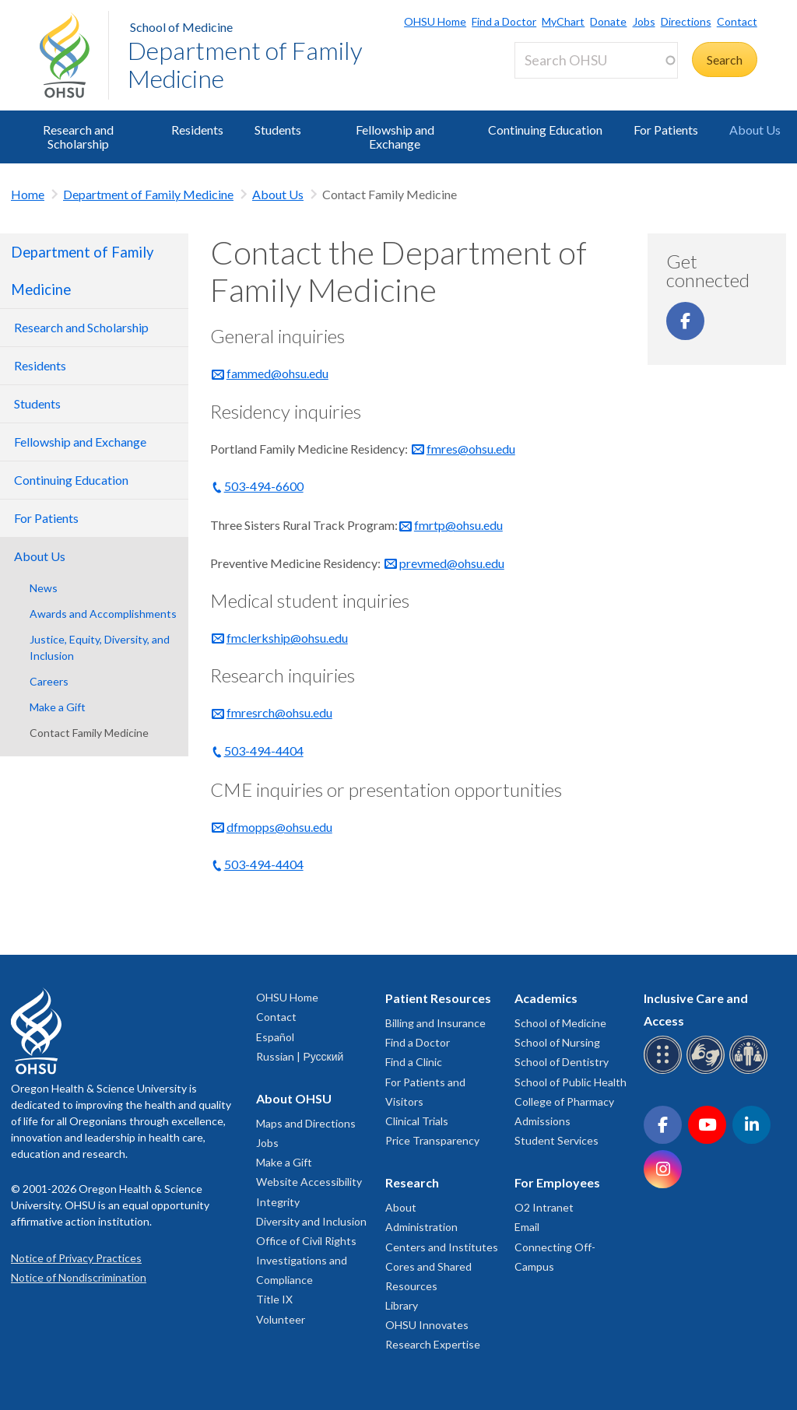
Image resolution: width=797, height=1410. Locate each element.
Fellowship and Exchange (395, 136)
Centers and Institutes (441, 1247)
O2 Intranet (544, 1207)
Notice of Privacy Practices (76, 1257)
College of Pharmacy (564, 1101)
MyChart (563, 21)
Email (526, 1226)
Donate (608, 21)
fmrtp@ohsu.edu (458, 524)
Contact (737, 21)
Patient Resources (438, 998)
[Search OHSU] (596, 60)
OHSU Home (435, 21)
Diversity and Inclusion (311, 1221)
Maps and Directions (306, 1123)
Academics (546, 998)
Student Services (556, 1140)
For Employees (557, 1182)
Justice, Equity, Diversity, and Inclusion (100, 647)
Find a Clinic (413, 1061)
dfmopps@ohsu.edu (279, 826)
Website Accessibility (309, 1181)
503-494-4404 (264, 750)
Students (278, 129)
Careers (49, 681)
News (44, 588)
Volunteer (280, 1319)
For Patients (666, 129)
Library (401, 1305)
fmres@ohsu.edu (471, 448)
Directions (686, 21)
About (400, 1207)
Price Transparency (432, 1140)
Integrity (278, 1201)
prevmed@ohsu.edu (451, 563)
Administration (421, 1226)
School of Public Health (570, 1082)
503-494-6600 (264, 486)
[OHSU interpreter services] (750, 1071)
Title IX (274, 1299)
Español (275, 1036)
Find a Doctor (504, 21)
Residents (197, 129)
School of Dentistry (561, 1061)
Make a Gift (58, 707)
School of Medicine (181, 26)
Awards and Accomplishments (103, 613)
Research (412, 1182)
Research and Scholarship (78, 136)
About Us (755, 129)
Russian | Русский (299, 1056)
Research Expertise (432, 1344)
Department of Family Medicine (245, 64)
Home (27, 194)
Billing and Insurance (435, 1022)
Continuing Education (545, 129)
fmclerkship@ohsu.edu (287, 637)
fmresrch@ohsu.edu (279, 712)
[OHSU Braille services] (665, 1071)
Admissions (542, 1121)
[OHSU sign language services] (707, 1071)
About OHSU (294, 1098)
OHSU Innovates (427, 1324)
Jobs (644, 21)
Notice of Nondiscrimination (78, 1277)
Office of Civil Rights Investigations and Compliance (306, 1260)
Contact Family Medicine (89, 732)
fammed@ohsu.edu (277, 373)
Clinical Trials (416, 1121)
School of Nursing (557, 1042)
